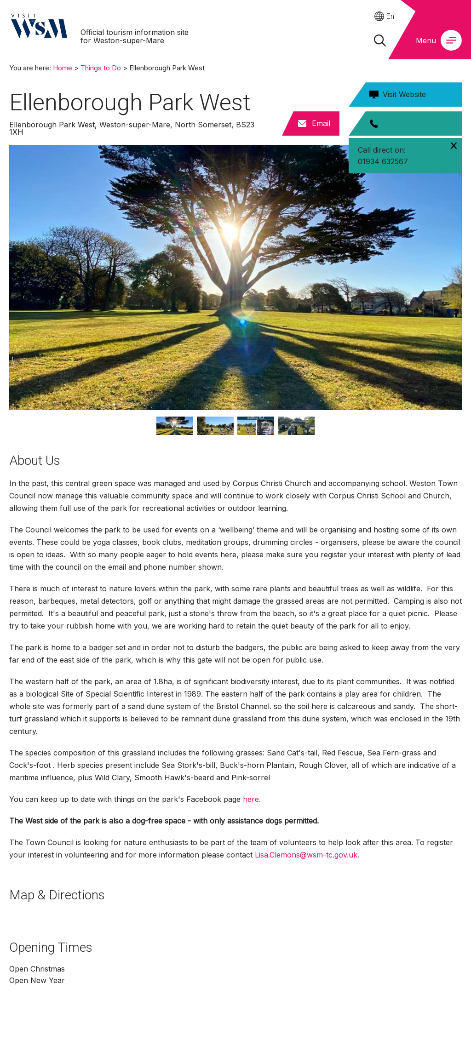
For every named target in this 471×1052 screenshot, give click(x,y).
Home (62, 67)
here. (252, 799)
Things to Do (100, 67)
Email (321, 123)
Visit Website (404, 94)
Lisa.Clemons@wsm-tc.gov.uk (306, 854)
